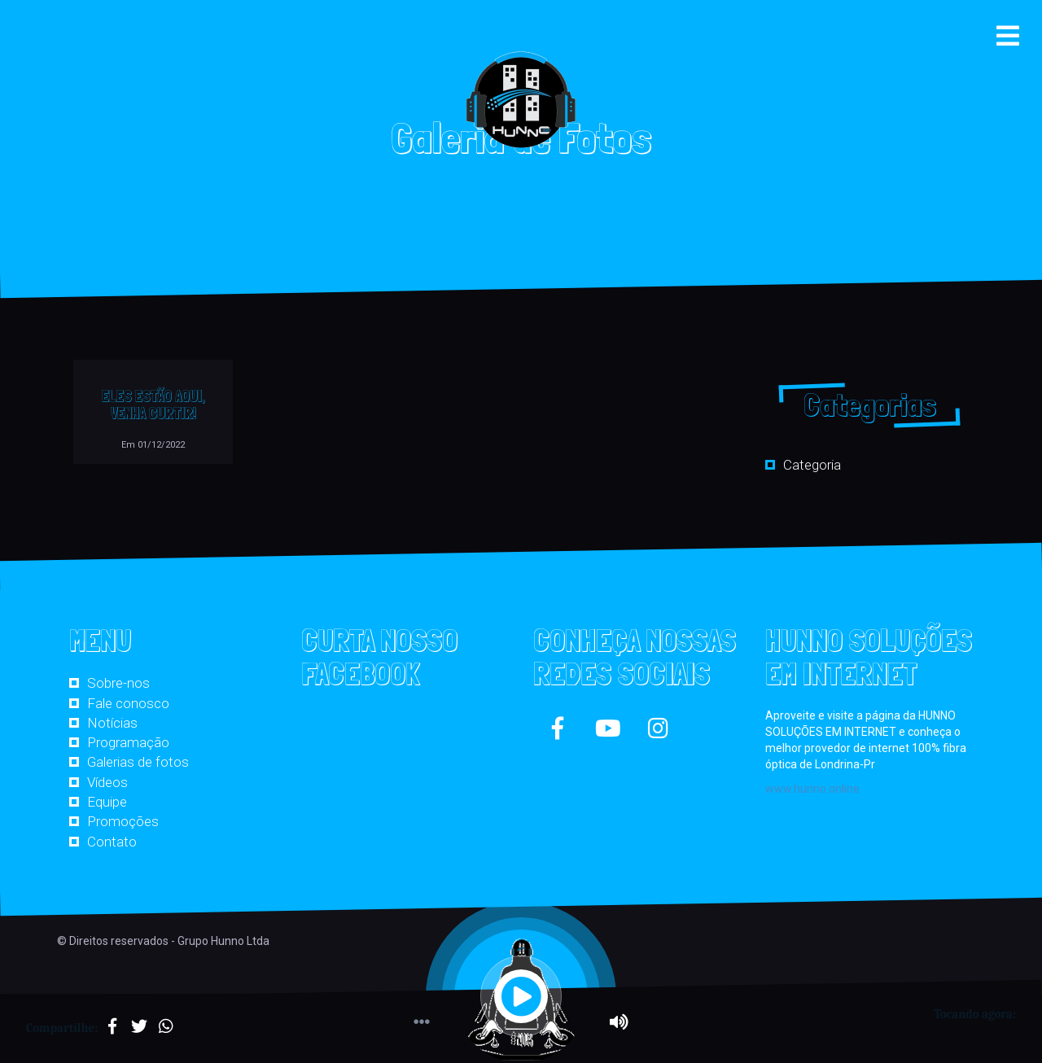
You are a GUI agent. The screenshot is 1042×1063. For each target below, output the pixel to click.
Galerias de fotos (138, 762)
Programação (128, 742)
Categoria (812, 465)
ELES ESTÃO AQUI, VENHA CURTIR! (153, 404)
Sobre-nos (118, 683)
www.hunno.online (812, 788)
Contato (112, 841)
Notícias (112, 723)
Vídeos (107, 782)
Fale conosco (128, 703)
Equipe (107, 802)
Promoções (123, 821)
